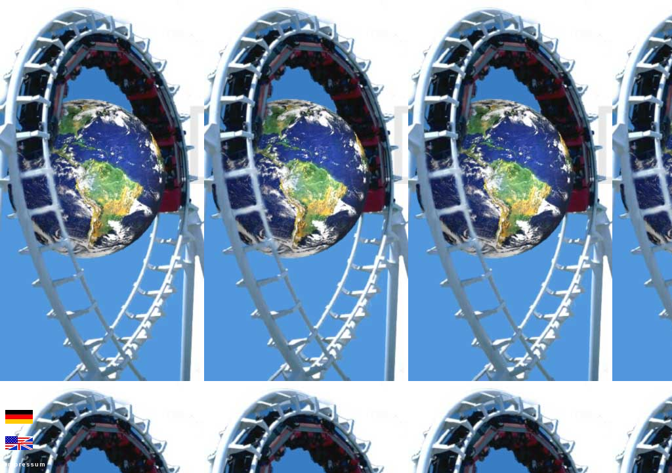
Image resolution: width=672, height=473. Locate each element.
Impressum (25, 464)
